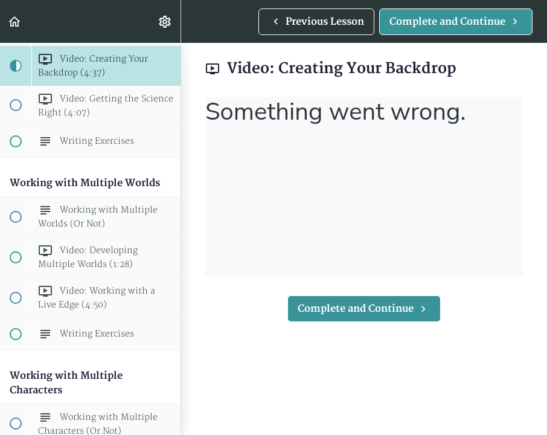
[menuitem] (165, 21)
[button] (15, 21)
